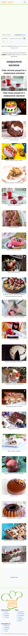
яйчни (15, 56)
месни (15, 53)
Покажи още (14, 577)
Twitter (6, 631)
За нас (6, 612)
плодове (3, 54)
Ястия (19, 621)
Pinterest (6, 629)
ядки (12, 56)
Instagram (6, 627)
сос (21, 54)
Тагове (20, 617)
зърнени (10, 53)
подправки (9, 54)
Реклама (6, 615)
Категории (5, 38)
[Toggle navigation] (25, 2)
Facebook (6, 625)
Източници (21, 613)
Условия (6, 617)
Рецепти (23, 35)
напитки (24, 53)
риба (14, 54)
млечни (19, 53)
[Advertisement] (14, 19)
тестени (24, 54)
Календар (21, 612)
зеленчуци (5, 53)
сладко (18, 54)
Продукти (21, 619)
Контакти (6, 613)
